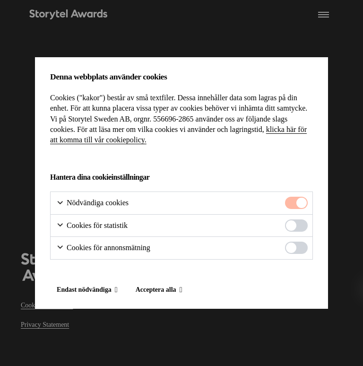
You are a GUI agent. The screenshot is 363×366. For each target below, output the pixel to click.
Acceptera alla (156, 289)
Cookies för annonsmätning (103, 248)
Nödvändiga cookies (92, 203)
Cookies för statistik (92, 225)
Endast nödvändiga (84, 289)
